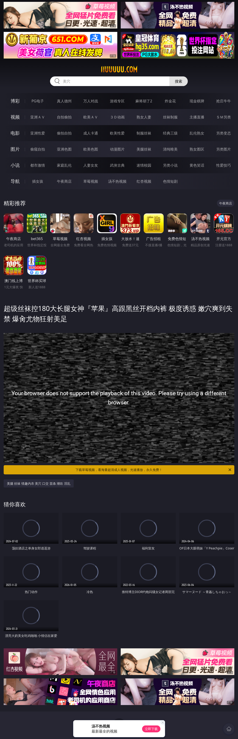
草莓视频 (90, 181)
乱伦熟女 (197, 133)
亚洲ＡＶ (37, 117)
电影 (15, 133)
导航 (15, 181)
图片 (15, 149)
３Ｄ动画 (117, 117)
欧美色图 (90, 149)
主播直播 (197, 117)
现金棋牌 (197, 101)
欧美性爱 (117, 133)
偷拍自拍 (64, 133)
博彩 (15, 101)
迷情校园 (144, 165)
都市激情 (37, 165)
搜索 (178, 81)
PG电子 (37, 101)
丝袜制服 (170, 117)
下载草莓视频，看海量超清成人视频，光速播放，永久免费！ (154, 470)
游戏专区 (117, 101)
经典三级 (170, 133)
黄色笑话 (197, 165)
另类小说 (170, 165)
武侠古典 (117, 165)
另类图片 (223, 149)
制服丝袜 (144, 133)
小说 (15, 165)
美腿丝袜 (144, 149)
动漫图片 (117, 149)
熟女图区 (197, 149)
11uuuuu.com (119, 69)
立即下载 (151, 729)
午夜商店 (64, 181)
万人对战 (90, 101)
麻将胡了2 (143, 101)
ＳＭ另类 (223, 117)
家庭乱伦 (64, 165)
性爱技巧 (223, 165)
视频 (15, 117)
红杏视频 (144, 181)
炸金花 (170, 101)
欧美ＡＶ (90, 117)
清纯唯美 (170, 149)
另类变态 (223, 133)
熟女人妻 (144, 117)
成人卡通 (90, 133)
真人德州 (64, 101)
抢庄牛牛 (223, 101)
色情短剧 (170, 181)
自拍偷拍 (64, 117)
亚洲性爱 (37, 133)
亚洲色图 (64, 149)
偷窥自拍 (37, 149)
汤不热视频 (117, 181)
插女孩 (37, 181)
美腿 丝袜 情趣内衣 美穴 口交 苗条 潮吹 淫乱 (38, 483)
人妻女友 (90, 165)
